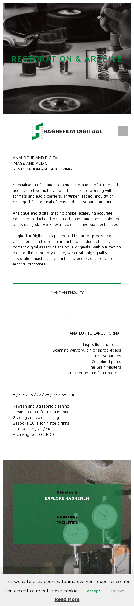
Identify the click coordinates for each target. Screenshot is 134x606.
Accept (93, 590)
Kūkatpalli (67, 492)
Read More (67, 599)
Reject (117, 590)
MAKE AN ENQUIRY (67, 292)
